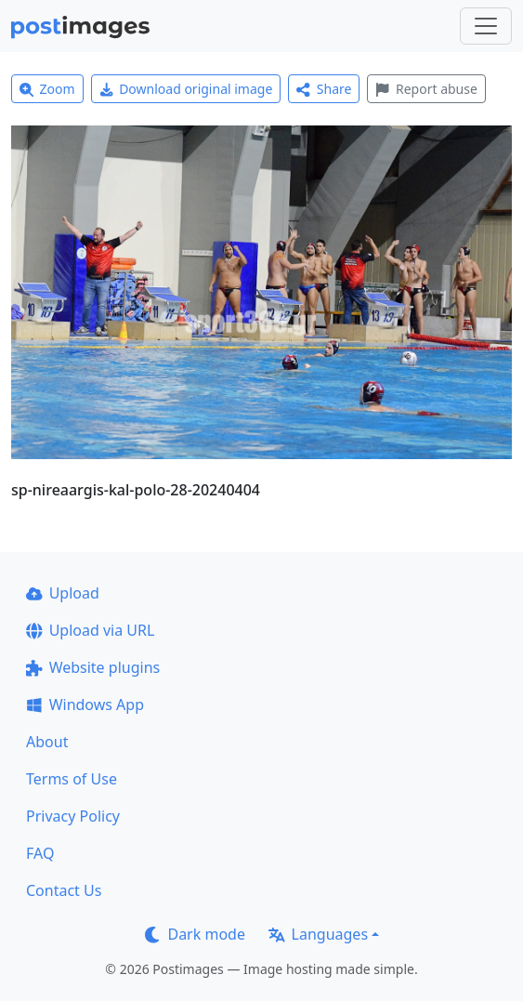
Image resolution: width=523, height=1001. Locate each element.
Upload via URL (90, 630)
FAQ (40, 853)
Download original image (186, 89)
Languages (318, 934)
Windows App (85, 704)
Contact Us (63, 890)
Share (323, 89)
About (47, 741)
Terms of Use (71, 779)
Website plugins (93, 667)
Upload (62, 593)
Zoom (47, 89)
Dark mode (195, 934)
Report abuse (426, 89)
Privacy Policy (73, 816)
